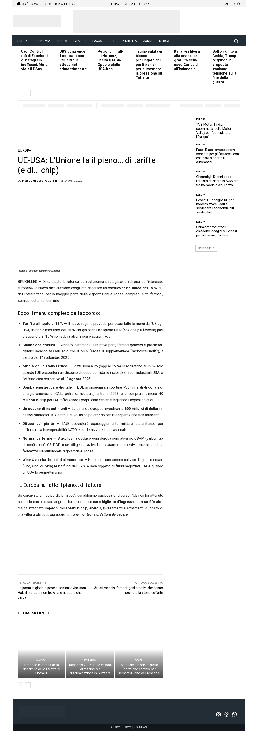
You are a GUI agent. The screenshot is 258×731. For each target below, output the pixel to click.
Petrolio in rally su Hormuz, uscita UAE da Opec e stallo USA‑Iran (111, 60)
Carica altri (206, 248)
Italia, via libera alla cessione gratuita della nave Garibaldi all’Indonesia (187, 60)
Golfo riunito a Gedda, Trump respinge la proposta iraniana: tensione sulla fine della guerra (224, 66)
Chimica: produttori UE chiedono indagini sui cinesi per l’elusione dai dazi (216, 231)
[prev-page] (20, 93)
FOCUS (139, 660)
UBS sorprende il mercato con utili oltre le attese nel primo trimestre (73, 60)
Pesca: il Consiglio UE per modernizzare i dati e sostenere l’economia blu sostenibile (215, 206)
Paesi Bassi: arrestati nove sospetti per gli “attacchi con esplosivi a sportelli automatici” (217, 156)
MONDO (41, 660)
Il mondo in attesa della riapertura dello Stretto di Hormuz (41, 669)
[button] (236, 41)
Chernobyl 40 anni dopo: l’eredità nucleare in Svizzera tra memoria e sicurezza (217, 181)
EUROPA (24, 150)
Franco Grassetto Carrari (40, 180)
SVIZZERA (90, 660)
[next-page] (28, 93)
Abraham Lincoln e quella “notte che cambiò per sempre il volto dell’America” (139, 669)
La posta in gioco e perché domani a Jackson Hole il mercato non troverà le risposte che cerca (52, 592)
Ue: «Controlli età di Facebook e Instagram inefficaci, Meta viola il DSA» (35, 60)
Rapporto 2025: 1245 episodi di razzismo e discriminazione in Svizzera (90, 669)
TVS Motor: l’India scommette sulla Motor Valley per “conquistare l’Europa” (213, 130)
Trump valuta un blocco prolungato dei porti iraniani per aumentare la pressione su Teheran (149, 64)
